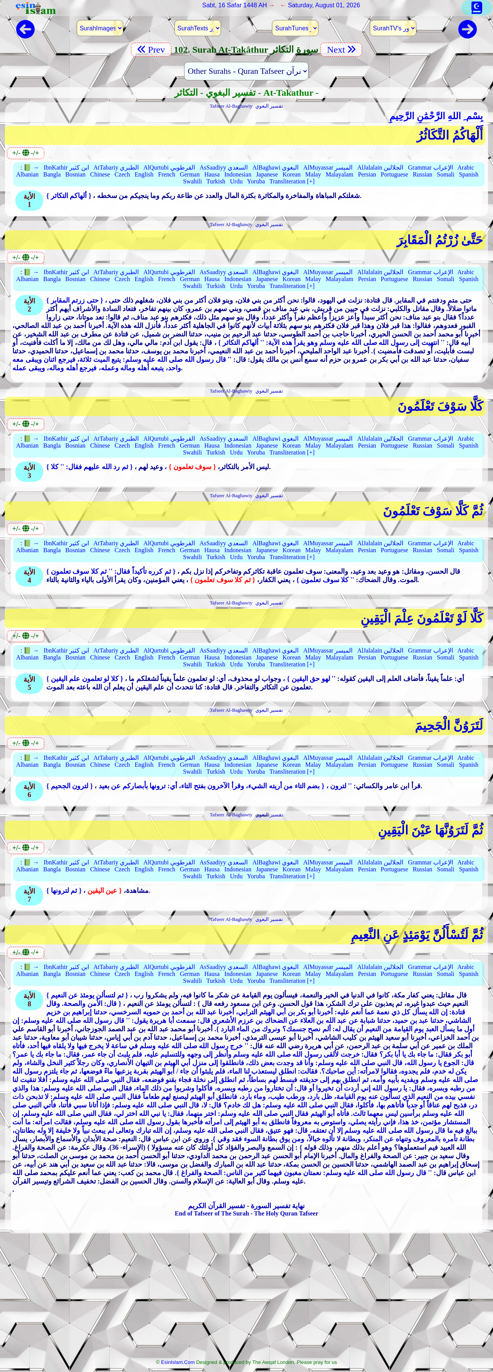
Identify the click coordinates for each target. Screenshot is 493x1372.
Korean (292, 174)
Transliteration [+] (291, 181)
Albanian (27, 174)
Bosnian (75, 174)
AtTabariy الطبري (116, 167)
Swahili (192, 181)
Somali (445, 174)
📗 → (31, 167)
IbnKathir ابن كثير (66, 167)
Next (341, 50)
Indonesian (237, 174)
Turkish (215, 181)
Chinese (100, 174)
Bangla (51, 174)
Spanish (469, 174)
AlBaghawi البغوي (275, 167)
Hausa (212, 174)
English (144, 174)
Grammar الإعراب (430, 167)
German (190, 174)
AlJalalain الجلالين (380, 167)
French (166, 174)
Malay (313, 174)
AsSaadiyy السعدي (224, 167)
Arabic (466, 167)
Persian (367, 174)
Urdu (236, 181)
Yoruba (256, 181)
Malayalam (339, 174)
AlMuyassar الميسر (327, 167)
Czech (122, 174)
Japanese (267, 174)
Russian (423, 174)
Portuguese (394, 174)
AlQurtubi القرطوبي (169, 167)
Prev (151, 50)
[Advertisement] (246, 1298)
